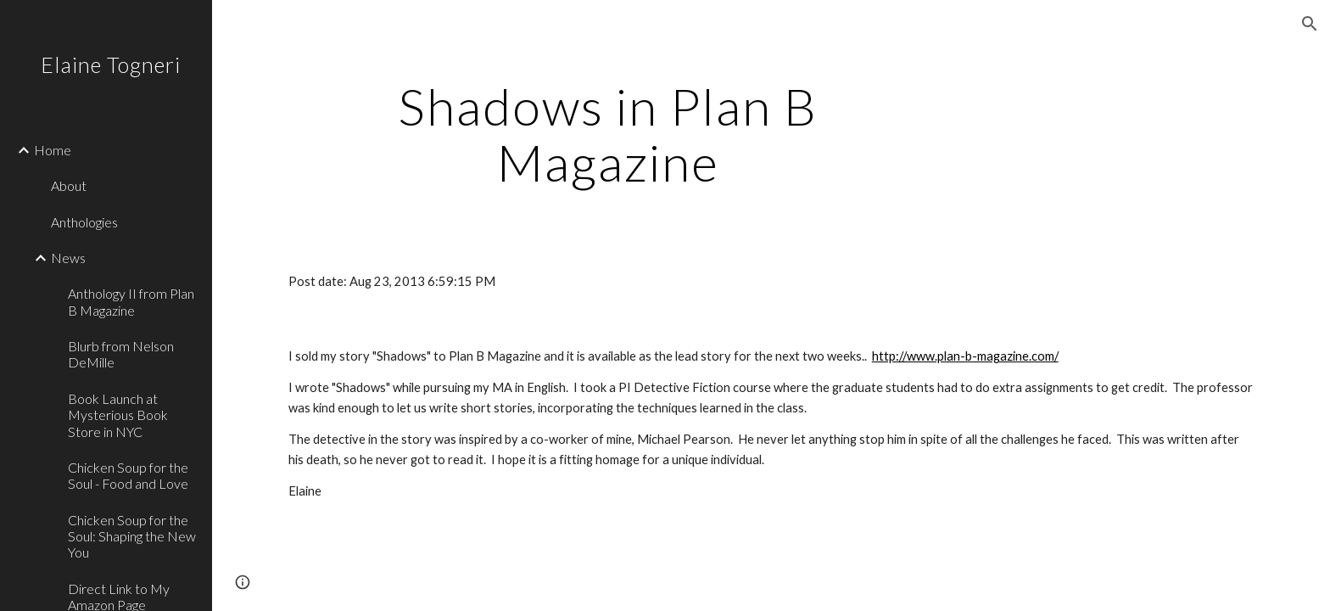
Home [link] (52, 150)
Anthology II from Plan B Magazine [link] (131, 301)
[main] (608, 134)
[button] (1309, 23)
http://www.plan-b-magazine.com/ (965, 356)
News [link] (68, 257)
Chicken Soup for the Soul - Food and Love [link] (128, 475)
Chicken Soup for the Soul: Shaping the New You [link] (132, 536)
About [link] (69, 185)
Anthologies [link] (84, 222)
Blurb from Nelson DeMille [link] (121, 354)
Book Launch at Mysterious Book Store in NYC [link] (118, 415)
